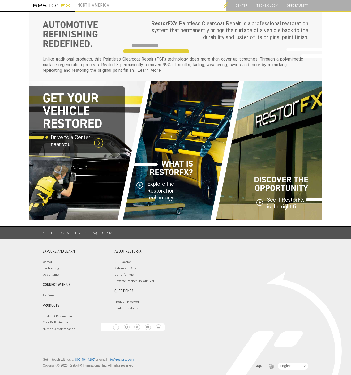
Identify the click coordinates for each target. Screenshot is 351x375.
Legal (258, 366)
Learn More (149, 70)
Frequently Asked (126, 302)
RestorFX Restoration (57, 316)
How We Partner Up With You (134, 281)
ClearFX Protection (56, 322)
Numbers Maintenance (59, 329)
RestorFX (52, 5)
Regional (49, 295)
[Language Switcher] (293, 366)
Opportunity (297, 5)
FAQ (94, 233)
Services (80, 233)
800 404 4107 (85, 359)
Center (242, 5)
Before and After (126, 268)
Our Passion (123, 262)
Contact (109, 233)
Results (63, 233)
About (47, 233)
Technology (267, 5)
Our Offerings (124, 274)
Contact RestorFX (126, 308)
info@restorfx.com (121, 359)
